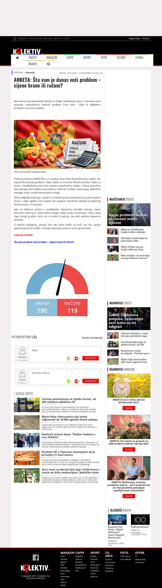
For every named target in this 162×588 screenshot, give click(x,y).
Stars (63, 556)
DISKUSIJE (122, 369)
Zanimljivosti (80, 565)
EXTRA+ (140, 57)
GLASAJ (128, 408)
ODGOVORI (90, 358)
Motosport (95, 565)
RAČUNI (72, 303)
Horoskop (139, 562)
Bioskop (78, 562)
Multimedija (140, 559)
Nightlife (79, 556)
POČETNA (18, 72)
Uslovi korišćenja (35, 38)
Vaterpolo (94, 570)
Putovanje (65, 576)
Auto (63, 579)
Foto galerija (125, 559)
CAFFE (70, 57)
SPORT (87, 57)
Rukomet (94, 567)
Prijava (145, 38)
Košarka (93, 559)
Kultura (78, 559)
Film (77, 570)
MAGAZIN (52, 57)
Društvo (108, 559)
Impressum (57, 38)
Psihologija (65, 570)
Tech (63, 565)
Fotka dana (125, 556)
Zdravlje (64, 567)
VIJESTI (33, 57)
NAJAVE (33, 64)
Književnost (80, 567)
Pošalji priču (22, 38)
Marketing (47, 38)
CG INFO (121, 57)
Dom (63, 573)
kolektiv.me (97, 73)
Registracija (134, 38)
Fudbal (93, 556)
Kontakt (66, 38)
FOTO (104, 57)
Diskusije (30, 72)
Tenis (92, 562)
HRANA (42, 303)
